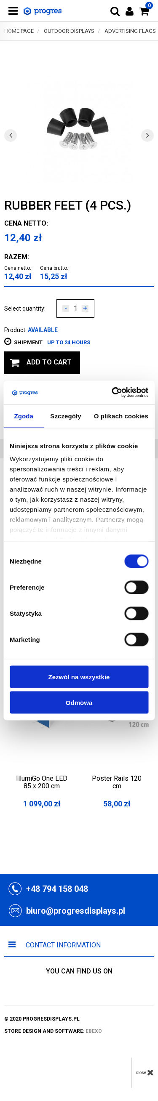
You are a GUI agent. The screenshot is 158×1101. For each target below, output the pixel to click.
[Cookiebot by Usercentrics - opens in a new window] (112, 392)
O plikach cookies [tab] (121, 415)
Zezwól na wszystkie (79, 676)
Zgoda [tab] (23, 415)
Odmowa (79, 702)
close (145, 1072)
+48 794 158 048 (57, 889)
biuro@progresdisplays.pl (75, 911)
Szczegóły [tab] (65, 415)
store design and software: (53, 1031)
